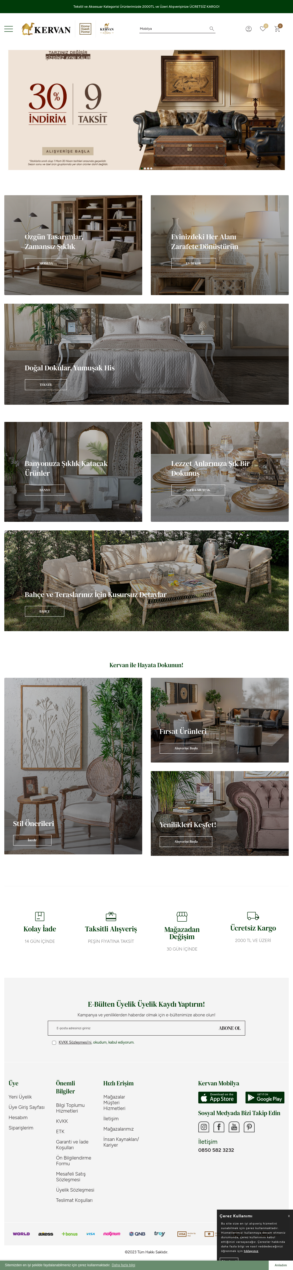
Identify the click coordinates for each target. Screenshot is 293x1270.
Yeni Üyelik (20, 1097)
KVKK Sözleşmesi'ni (75, 1042)
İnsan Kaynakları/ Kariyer (121, 1142)
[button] (142, 168)
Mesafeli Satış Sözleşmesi (71, 1176)
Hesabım (18, 1117)
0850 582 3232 (216, 1150)
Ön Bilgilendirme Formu (73, 1160)
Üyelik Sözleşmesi (75, 1190)
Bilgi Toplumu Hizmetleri (70, 1108)
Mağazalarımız (118, 1129)
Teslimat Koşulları (74, 1200)
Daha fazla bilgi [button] (123, 1265)
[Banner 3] (146, 110)
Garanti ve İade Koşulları (72, 1144)
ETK (60, 1131)
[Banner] (73, 245)
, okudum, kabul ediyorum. (93, 1042)
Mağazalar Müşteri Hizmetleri (114, 1102)
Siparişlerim (21, 1128)
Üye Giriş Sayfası (27, 1107)
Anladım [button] (281, 1265)
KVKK (62, 1121)
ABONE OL (230, 1028)
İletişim (110, 1118)
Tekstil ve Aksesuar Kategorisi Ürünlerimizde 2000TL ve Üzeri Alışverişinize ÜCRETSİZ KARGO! (147, 7)
